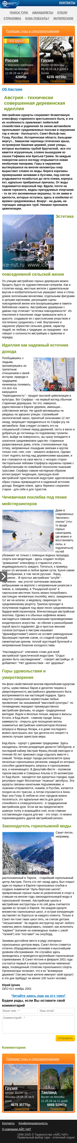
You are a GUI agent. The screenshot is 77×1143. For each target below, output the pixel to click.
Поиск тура (19, 12)
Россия (11, 60)
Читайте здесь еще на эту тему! (38, 996)
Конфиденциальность (33, 1123)
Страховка (12, 18)
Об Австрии (12, 89)
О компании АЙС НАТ (16, 1129)
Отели (62, 12)
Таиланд (48, 1092)
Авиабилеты (42, 12)
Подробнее (22, 1108)
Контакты (67, 2)
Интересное (63, 18)
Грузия (11, 1088)
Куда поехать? (37, 18)
